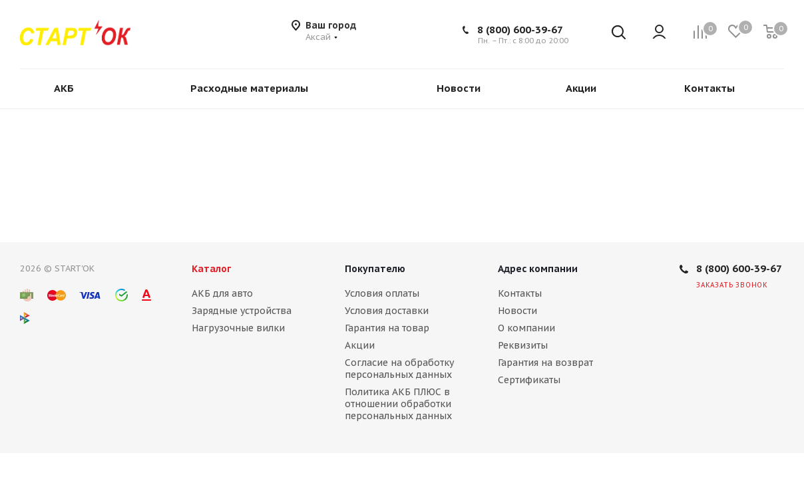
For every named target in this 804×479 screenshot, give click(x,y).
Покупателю (375, 269)
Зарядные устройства (242, 311)
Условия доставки (387, 311)
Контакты (520, 293)
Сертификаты (529, 380)
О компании (526, 328)
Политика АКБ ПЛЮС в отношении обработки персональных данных (398, 404)
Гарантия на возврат (545, 363)
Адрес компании (538, 269)
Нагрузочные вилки (238, 328)
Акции (360, 345)
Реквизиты (523, 345)
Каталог (211, 269)
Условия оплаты (382, 293)
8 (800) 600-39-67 (520, 29)
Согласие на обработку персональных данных (399, 369)
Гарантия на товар (387, 328)
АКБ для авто (222, 293)
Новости (517, 311)
